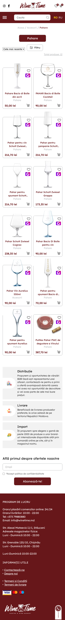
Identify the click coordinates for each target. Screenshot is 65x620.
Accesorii (32, 27)
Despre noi (11, 573)
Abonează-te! (32, 481)
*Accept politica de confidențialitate (25, 474)
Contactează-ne (14, 570)
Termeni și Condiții (15, 581)
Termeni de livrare (15, 584)
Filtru (35, 47)
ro (56, 17)
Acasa (21, 27)
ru (60, 17)
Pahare (44, 27)
